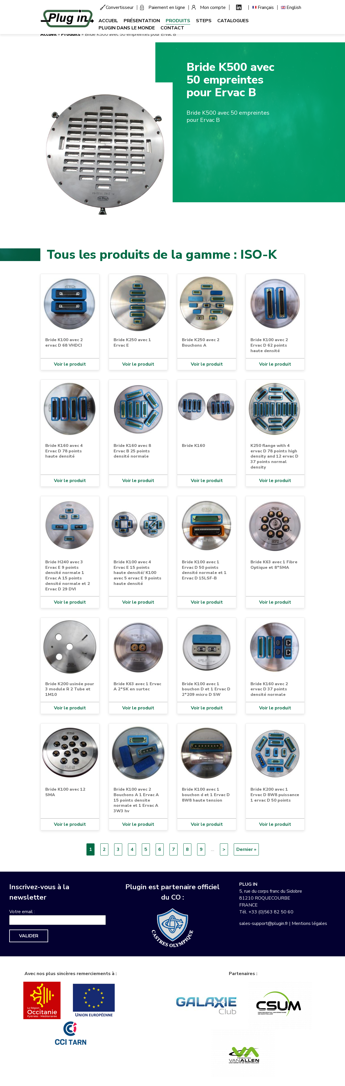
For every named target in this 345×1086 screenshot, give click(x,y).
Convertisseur (119, 7)
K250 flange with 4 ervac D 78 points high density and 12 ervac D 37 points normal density (274, 456)
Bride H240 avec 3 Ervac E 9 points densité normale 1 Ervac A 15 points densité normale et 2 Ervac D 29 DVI (67, 575)
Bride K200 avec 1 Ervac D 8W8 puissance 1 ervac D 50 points (274, 794)
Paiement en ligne (166, 7)
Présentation (142, 21)
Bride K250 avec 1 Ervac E (132, 342)
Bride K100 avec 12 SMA (65, 792)
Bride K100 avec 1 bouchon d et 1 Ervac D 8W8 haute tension (206, 794)
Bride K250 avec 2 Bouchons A (200, 342)
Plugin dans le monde (127, 28)
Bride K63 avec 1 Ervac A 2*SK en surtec (137, 686)
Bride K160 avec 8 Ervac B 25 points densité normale (132, 451)
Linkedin (239, 7)
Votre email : (22, 912)
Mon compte (213, 7)
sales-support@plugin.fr (263, 923)
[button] (106, 148)
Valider (28, 936)
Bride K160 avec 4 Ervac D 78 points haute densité (64, 451)
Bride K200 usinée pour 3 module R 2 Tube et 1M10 (69, 689)
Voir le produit (70, 364)
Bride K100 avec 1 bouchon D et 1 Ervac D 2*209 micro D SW (206, 689)
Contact (172, 28)
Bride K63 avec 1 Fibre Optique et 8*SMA (273, 564)
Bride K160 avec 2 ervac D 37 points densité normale (269, 689)
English (293, 7)
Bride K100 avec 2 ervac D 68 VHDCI (64, 342)
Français (266, 7)
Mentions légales (309, 923)
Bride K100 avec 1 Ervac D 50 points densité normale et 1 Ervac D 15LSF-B (204, 570)
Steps (204, 21)
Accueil (108, 21)
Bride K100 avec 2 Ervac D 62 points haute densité (269, 345)
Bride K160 (193, 445)
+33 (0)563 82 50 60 (270, 912)
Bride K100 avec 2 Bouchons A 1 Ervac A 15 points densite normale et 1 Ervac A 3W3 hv (136, 800)
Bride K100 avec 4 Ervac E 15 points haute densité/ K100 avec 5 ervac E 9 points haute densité (137, 572)
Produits (178, 21)
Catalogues (233, 21)
